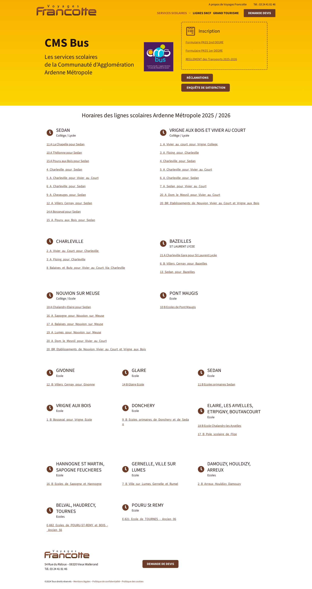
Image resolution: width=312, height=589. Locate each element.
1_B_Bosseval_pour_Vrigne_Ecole (69, 419)
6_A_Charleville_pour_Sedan (66, 186)
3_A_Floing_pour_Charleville (179, 152)
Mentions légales (81, 581)
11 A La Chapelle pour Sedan (66, 144)
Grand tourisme (226, 13)
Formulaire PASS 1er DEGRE (204, 51)
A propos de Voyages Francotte (228, 4)
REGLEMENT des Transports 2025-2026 (211, 59)
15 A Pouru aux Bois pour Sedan (68, 161)
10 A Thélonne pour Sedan (64, 152)
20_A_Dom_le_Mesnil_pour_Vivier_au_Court (190, 195)
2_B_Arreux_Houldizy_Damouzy (219, 484)
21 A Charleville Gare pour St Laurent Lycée (188, 255)
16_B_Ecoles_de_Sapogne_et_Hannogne (74, 484)
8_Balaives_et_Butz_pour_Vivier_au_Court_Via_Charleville (86, 268)
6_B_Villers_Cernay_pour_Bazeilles (183, 263)
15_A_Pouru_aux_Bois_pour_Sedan (71, 220)
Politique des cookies (132, 581)
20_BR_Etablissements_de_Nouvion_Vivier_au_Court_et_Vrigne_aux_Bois (209, 203)
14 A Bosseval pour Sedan (64, 212)
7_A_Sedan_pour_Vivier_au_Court (183, 186)
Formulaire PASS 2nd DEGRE (204, 42)
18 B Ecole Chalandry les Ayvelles (219, 426)
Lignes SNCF (202, 13)
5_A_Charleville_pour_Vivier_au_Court (72, 178)
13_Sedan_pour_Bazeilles (177, 272)
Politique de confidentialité (106, 581)
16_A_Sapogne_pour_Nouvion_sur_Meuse (75, 315)
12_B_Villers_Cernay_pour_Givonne (71, 384)
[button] (189, 13)
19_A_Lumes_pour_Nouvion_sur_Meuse (74, 332)
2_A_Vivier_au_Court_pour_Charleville (73, 251)
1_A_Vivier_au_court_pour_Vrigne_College (189, 144)
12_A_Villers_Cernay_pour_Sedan (69, 203)
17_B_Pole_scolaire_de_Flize (217, 434)
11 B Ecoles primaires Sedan (216, 384)
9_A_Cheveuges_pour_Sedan (66, 195)
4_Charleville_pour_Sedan (64, 169)
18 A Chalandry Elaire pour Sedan (69, 307)
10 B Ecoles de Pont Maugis (178, 307)
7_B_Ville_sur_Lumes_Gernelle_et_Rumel (150, 484)
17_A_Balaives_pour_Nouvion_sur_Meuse (75, 324)
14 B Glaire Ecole (133, 384)
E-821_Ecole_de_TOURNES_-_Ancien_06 (149, 519)
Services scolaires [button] (174, 13)
